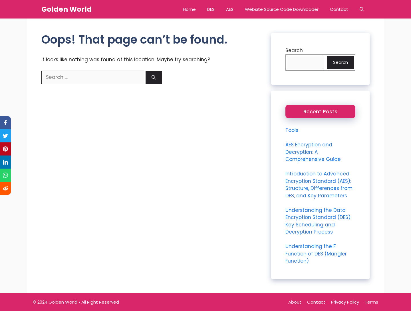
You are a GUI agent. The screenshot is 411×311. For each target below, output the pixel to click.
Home (189, 9)
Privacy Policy (345, 302)
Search (294, 50)
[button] (362, 9)
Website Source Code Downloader (282, 9)
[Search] (154, 77)
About (294, 302)
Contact (339, 9)
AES (229, 9)
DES (211, 9)
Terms (371, 302)
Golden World (66, 9)
